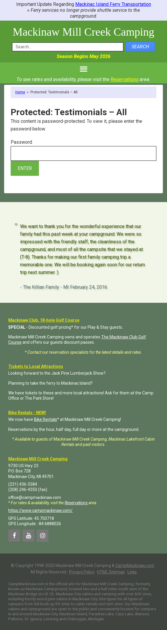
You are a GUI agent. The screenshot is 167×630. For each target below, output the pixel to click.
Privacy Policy (81, 572)
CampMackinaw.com (134, 565)
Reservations (124, 79)
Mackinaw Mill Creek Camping (83, 32)
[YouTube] (28, 535)
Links (132, 572)
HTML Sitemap (111, 572)
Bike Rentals (45, 419)
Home (20, 92)
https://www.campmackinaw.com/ (40, 510)
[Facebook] (14, 535)
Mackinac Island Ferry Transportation (113, 4)
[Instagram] (42, 535)
